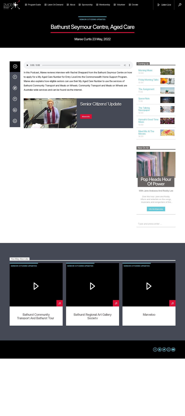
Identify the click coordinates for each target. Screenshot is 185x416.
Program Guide (34, 4)
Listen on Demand (55, 4)
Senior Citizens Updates (92, 48)
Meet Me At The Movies (146, 190)
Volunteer (121, 4)
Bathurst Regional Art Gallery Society (92, 373)
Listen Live (164, 5)
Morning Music (145, 127)
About (72, 4)
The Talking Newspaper (144, 166)
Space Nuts (143, 155)
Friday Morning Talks (148, 137)
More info (86, 174)
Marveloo (149, 372)
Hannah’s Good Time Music (148, 178)
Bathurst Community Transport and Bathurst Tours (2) (36, 375)
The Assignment (146, 146)
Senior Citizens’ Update (100, 161)
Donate (135, 4)
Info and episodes (156, 266)
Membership (104, 4)
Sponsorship (87, 4)
